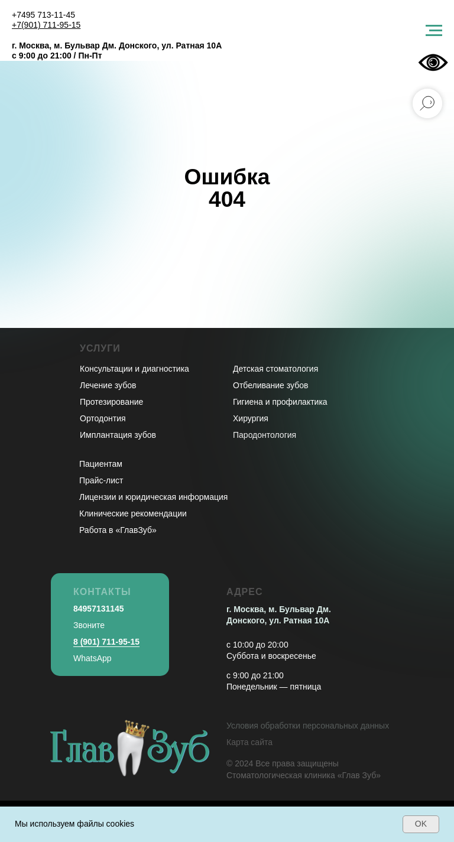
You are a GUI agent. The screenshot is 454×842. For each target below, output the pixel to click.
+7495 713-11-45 (43, 14)
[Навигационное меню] (434, 31)
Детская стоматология (275, 368)
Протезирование (111, 402)
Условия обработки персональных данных (307, 725)
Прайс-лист (101, 480)
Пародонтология (264, 435)
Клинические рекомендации (133, 513)
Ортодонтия (103, 418)
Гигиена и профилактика (280, 402)
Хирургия (250, 418)
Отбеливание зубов (270, 385)
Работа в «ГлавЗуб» (118, 530)
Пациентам (100, 464)
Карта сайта (249, 742)
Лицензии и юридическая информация (153, 497)
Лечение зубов (108, 385)
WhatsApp (92, 658)
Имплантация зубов (118, 435)
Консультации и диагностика (134, 368)
